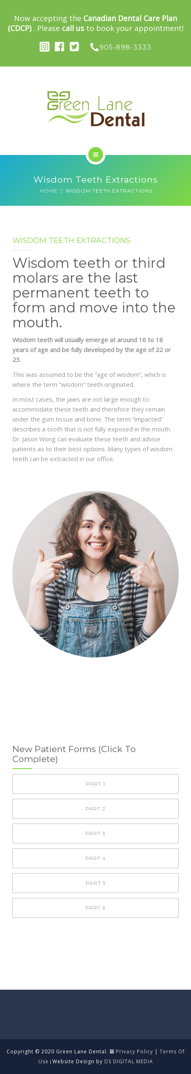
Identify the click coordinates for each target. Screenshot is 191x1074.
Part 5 (96, 883)
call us (73, 28)
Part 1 (95, 784)
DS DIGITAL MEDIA (128, 1061)
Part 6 (95, 908)
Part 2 (95, 808)
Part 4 (95, 858)
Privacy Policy (134, 1051)
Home (49, 191)
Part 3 (95, 833)
